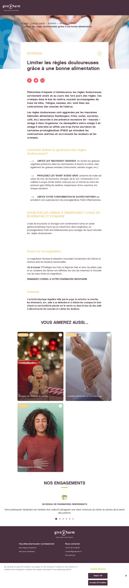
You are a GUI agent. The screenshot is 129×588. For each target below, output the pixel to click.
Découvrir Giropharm (27, 551)
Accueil (24, 23)
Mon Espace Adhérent (27, 548)
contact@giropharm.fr (73, 551)
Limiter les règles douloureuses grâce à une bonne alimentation (58, 27)
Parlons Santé (38, 23)
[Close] (126, 576)
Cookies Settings (97, 569)
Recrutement (70, 555)
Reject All (98, 576)
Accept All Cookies (98, 583)
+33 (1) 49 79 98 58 (72, 548)
